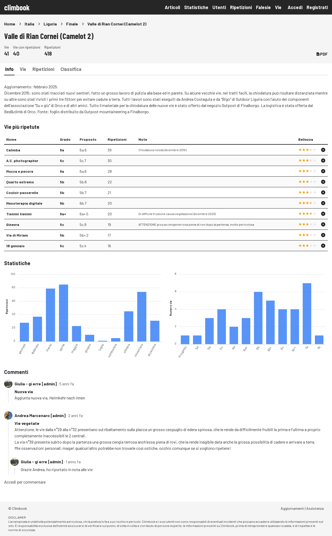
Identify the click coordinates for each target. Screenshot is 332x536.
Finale (72, 23)
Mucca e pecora (19, 171)
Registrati (317, 7)
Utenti (219, 7)
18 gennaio (15, 246)
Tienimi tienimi (19, 214)
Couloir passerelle (22, 192)
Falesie (263, 7)
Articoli (172, 7)
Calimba (13, 150)
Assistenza (315, 508)
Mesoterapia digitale (24, 203)
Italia (29, 23)
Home (9, 23)
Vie (278, 7)
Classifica (70, 69)
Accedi (295, 7)
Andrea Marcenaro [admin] (40, 415)
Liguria (50, 23)
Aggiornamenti (292, 508)
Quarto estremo (20, 182)
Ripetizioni (241, 7)
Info (9, 69)
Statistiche (196, 7)
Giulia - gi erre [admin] (36, 383)
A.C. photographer (22, 160)
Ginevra (12, 224)
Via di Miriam (17, 235)
